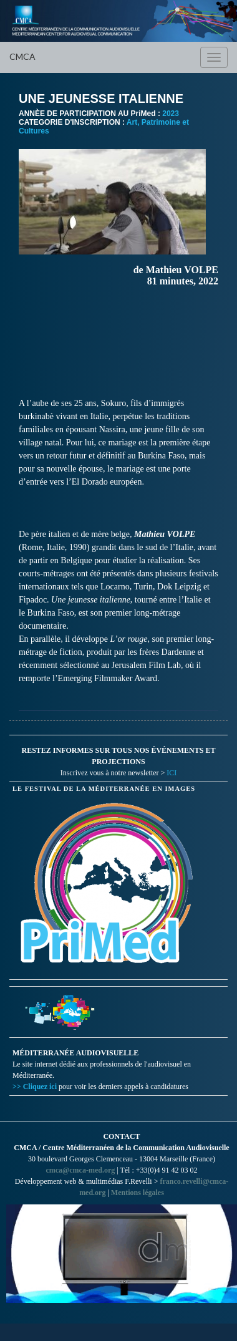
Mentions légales (137, 1192)
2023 (170, 113)
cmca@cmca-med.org (80, 1170)
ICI (172, 772)
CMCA (22, 56)
